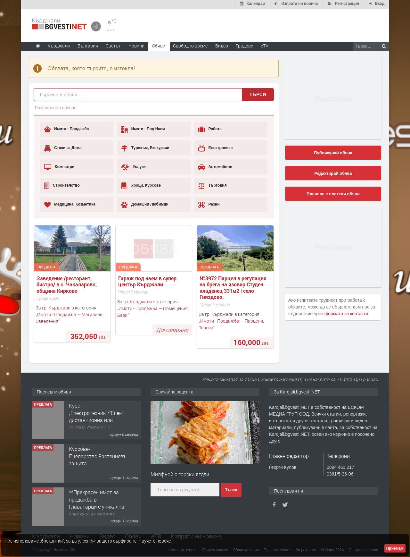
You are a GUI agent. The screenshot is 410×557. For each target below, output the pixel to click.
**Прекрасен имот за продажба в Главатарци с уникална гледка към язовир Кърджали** (96, 506)
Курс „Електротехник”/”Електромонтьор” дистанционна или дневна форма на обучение (110, 419)
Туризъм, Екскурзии (145, 147)
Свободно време (190, 45)
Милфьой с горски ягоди (180, 473)
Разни (209, 204)
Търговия (212, 185)
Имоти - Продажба (66, 129)
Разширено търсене (56, 107)
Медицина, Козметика (69, 204)
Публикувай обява (333, 152)
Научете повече (154, 541)
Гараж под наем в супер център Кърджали (148, 280)
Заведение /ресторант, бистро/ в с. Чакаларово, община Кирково (67, 283)
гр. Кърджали (56, 307)
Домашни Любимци (144, 204)
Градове (244, 45)
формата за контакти (346, 313)
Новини (136, 45)
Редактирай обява (333, 172)
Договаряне (172, 329)
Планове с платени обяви (333, 193)
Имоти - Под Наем (143, 129)
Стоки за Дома (63, 147)
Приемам (395, 548)
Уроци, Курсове (141, 185)
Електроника (215, 147)
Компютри (59, 166)
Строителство (62, 185)
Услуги (133, 166)
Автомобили (215, 166)
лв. (88, 335)
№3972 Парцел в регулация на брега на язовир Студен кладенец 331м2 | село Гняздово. (234, 286)
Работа (210, 129)
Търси (258, 93)
